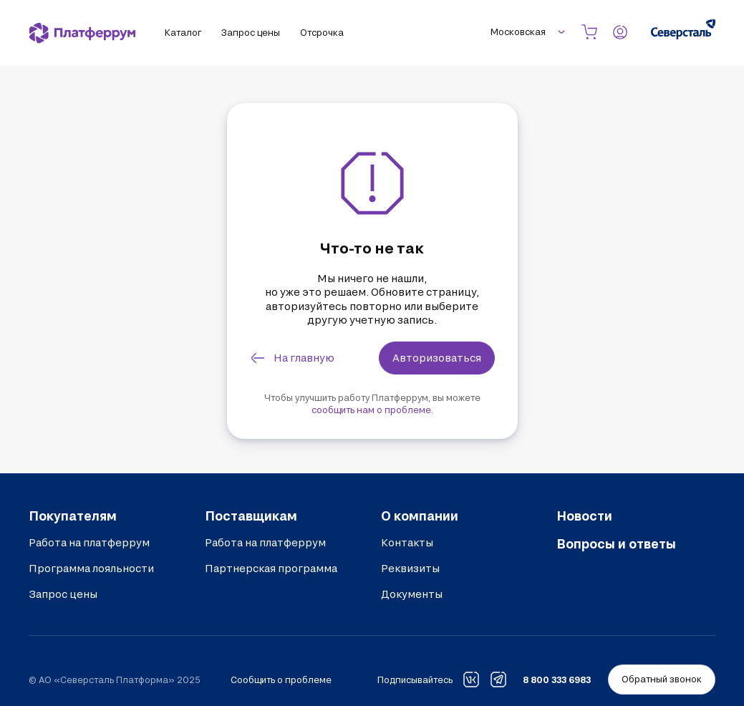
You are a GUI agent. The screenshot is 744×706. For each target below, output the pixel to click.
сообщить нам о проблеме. (372, 410)
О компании (419, 515)
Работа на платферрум (89, 542)
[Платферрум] (82, 33)
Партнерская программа (271, 568)
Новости (584, 515)
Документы (412, 594)
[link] (293, 358)
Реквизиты (410, 568)
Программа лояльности (91, 568)
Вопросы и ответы (616, 543)
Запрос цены (63, 594)
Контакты (407, 542)
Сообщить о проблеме (281, 679)
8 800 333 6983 (557, 679)
